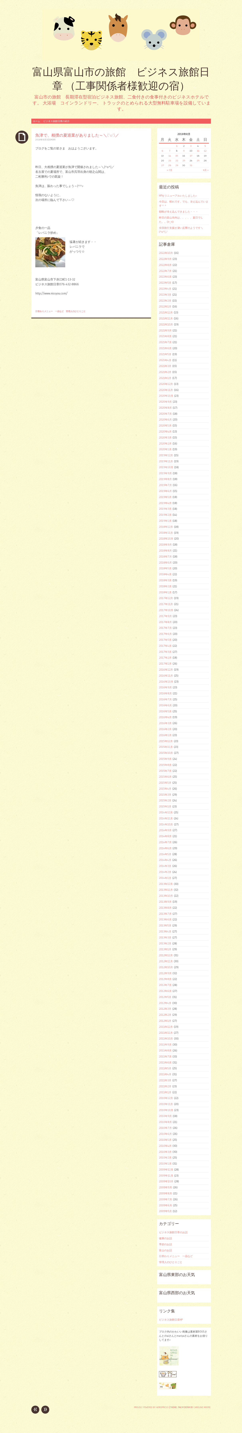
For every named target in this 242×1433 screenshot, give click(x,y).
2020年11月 (166, 390)
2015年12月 (166, 741)
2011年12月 (166, 1026)
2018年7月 (165, 556)
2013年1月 (165, 949)
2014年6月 (165, 848)
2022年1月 (165, 306)
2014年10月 (166, 824)
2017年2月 (165, 657)
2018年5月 (165, 568)
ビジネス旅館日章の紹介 (56, 121)
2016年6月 (165, 705)
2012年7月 (165, 985)
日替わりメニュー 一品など (49, 311)
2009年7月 (165, 1199)
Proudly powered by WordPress (151, 1407)
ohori (52, 139)
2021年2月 (165, 372)
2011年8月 (165, 1050)
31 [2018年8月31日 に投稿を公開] (191, 165)
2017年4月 (165, 645)
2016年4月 (165, 717)
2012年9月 (165, 973)
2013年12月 (166, 883)
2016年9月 (165, 687)
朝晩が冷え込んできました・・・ (178, 211)
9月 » (205, 170)
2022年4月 (165, 288)
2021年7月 (165, 342)
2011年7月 (165, 1056)
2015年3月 (165, 794)
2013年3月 (165, 937)
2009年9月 (165, 1187)
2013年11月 (166, 889)
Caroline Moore (202, 1407)
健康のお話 (165, 1238)
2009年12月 (166, 1169)
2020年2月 (165, 443)
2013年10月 (166, 895)
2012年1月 (165, 1020)
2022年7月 (165, 270)
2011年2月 (165, 1086)
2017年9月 (165, 616)
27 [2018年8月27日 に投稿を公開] (162, 165)
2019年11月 (166, 461)
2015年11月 (166, 746)
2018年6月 (165, 562)
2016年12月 (166, 669)
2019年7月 (165, 485)
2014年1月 (165, 877)
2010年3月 (165, 1151)
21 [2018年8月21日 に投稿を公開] (169, 160)
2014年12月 (166, 812)
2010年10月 (166, 1110)
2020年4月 (165, 431)
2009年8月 (165, 1193)
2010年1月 (165, 1163)
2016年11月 (166, 675)
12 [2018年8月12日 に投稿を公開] (205, 150)
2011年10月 (166, 1038)
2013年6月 (165, 919)
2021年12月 (166, 312)
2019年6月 (165, 491)
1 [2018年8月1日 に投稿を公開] (176, 145)
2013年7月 (165, 913)
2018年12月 (166, 526)
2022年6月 (165, 276)
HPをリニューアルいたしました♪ (178, 195)
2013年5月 (165, 925)
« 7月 (169, 170)
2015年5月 (165, 782)
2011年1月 (165, 1092)
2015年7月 (165, 770)
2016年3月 (165, 723)
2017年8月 (165, 622)
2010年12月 (166, 1098)
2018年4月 (165, 574)
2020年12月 (166, 384)
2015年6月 (165, 776)
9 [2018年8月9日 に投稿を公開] (184, 150)
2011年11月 (166, 1032)
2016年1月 (165, 735)
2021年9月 (165, 330)
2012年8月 (165, 979)
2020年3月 (165, 437)
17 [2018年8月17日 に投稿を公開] (191, 155)
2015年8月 (165, 764)
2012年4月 (165, 1003)
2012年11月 (166, 961)
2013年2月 (165, 943)
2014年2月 (165, 872)
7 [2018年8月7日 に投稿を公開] (169, 150)
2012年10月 (166, 967)
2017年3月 (165, 651)
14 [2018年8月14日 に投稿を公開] (169, 155)
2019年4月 (165, 503)
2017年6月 (165, 633)
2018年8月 (165, 550)
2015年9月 (165, 758)
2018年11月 (166, 532)
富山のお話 (165, 1250)
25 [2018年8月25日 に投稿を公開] (198, 160)
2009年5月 (165, 1211)
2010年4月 (165, 1145)
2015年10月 (166, 752)
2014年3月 (165, 866)
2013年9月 (165, 901)
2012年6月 (165, 991)
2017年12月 (166, 598)
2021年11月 (166, 318)
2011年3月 (165, 1080)
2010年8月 (165, 1122)
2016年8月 (165, 693)
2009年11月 (166, 1175)
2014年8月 (165, 836)
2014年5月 (165, 854)
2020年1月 (165, 449)
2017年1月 (165, 663)
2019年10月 (166, 467)
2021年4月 (165, 360)
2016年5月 (165, 711)
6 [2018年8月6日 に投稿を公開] (162, 150)
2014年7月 (165, 842)
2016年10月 (166, 681)
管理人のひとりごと (76, 311)
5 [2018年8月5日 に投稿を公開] (205, 145)
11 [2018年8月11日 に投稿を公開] (198, 150)
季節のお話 (165, 1244)
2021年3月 (165, 366)
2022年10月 (166, 252)
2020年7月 (165, 413)
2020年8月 (165, 407)
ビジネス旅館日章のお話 (173, 1232)
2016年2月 (165, 729)
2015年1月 (165, 806)
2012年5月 (165, 997)
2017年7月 (165, 627)
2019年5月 (165, 497)
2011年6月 (165, 1062)
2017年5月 (165, 639)
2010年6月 (165, 1133)
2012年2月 (165, 1014)
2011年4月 (165, 1074)
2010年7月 (165, 1127)
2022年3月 (165, 294)
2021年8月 (165, 336)
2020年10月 (166, 395)
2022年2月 (165, 300)
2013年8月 (165, 907)
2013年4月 (165, 931)
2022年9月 (165, 258)
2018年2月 (165, 586)
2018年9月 (165, 544)
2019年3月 (165, 508)
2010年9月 (165, 1116)
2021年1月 (165, 378)
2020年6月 (165, 419)
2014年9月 (165, 830)
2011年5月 (165, 1068)
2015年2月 (165, 800)
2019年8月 (165, 479)
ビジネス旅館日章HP (171, 1319)
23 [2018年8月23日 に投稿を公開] (184, 160)
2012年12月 (166, 955)
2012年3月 (165, 1008)
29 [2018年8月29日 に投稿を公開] (176, 165)
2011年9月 (165, 1044)
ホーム (36, 121)
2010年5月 (165, 1139)
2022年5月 (165, 282)
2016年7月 (165, 699)
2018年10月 (166, 538)
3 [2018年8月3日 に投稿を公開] (191, 145)
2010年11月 (166, 1104)
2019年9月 (165, 473)
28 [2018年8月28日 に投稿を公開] (169, 165)
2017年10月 (166, 610)
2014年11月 (166, 818)
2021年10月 (166, 324)
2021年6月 (165, 348)
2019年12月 (166, 455)
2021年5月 (165, 354)
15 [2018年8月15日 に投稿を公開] (176, 155)
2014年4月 (165, 860)
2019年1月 (165, 520)
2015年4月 (165, 788)
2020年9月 (165, 401)
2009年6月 (165, 1205)
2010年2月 (165, 1157)
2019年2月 (165, 514)
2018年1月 (165, 592)
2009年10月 (166, 1181)
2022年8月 (165, 264)
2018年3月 (165, 580)
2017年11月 (166, 604)
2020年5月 (165, 425)
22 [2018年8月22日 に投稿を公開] (176, 160)
